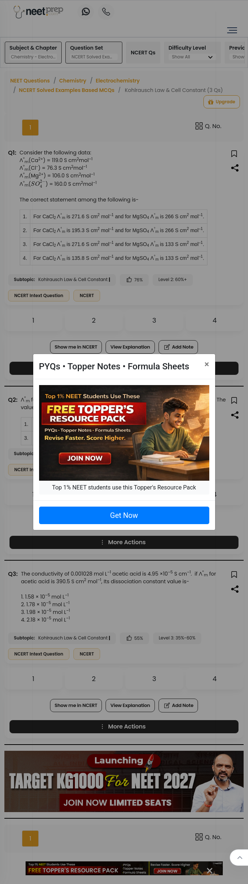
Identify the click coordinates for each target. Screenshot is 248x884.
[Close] (207, 364)
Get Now (124, 515)
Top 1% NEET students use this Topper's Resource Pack (124, 487)
